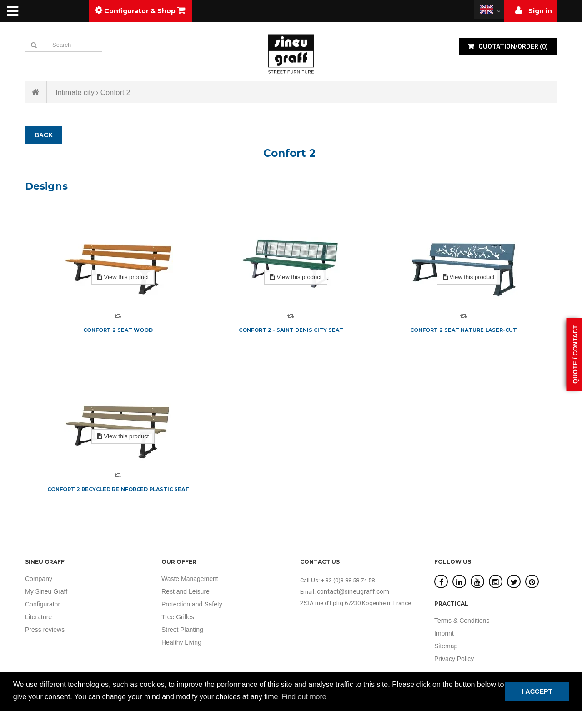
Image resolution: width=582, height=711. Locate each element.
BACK (44, 135)
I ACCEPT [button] (537, 691)
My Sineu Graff (46, 591)
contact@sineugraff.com (353, 591)
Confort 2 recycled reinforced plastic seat (118, 489)
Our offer (178, 561)
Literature (38, 617)
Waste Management (189, 578)
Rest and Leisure (185, 591)
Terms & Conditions (461, 620)
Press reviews (45, 629)
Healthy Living (181, 642)
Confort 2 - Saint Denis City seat (291, 330)
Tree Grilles (177, 617)
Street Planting (182, 629)
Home (36, 92)
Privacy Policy (454, 658)
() (512, 46)
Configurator (42, 604)
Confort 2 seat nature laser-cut (463, 330)
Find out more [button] (303, 697)
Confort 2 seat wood (118, 330)
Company (38, 578)
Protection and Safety (191, 604)
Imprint (444, 633)
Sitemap (445, 646)
